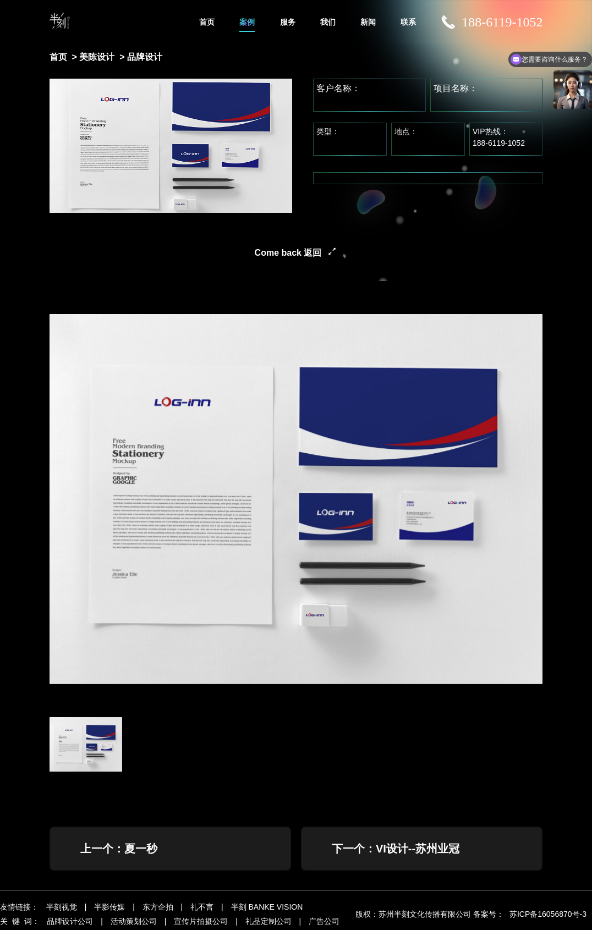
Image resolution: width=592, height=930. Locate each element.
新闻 (368, 22)
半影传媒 (109, 907)
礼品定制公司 (268, 921)
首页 (207, 22)
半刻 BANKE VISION (267, 907)
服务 (287, 22)
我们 (328, 22)
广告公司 (324, 921)
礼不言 (201, 907)
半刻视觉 (61, 907)
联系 (408, 22)
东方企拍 (157, 907)
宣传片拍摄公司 (201, 921)
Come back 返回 (288, 252)
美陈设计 (96, 57)
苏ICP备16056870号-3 (547, 914)
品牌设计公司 (70, 921)
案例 (247, 22)
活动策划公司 (134, 921)
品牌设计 (144, 57)
